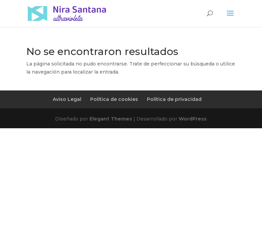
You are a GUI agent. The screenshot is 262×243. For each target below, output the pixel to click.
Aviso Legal (67, 99)
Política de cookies (114, 99)
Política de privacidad (174, 99)
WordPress (193, 119)
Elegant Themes (110, 119)
